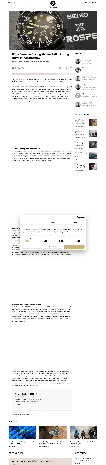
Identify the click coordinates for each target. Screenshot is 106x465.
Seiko (28, 414)
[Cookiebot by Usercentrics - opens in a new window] (78, 217)
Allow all (74, 246)
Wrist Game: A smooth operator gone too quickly (28, 399)
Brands (42, 7)
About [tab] (75, 222)
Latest (28, 7)
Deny (31, 246)
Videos (78, 7)
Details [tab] (53, 222)
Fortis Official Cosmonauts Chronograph (59, 87)
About (71, 7)
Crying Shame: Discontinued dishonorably (27, 401)
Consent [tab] (31, 222)
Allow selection (53, 246)
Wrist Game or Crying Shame (19, 414)
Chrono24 (15, 378)
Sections (35, 7)
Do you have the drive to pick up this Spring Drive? (27, 396)
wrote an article (16, 230)
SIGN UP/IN (93, 2)
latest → (94, 422)
